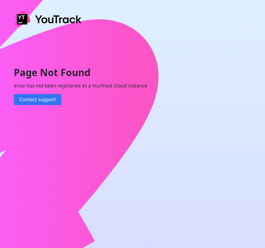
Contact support (37, 99)
